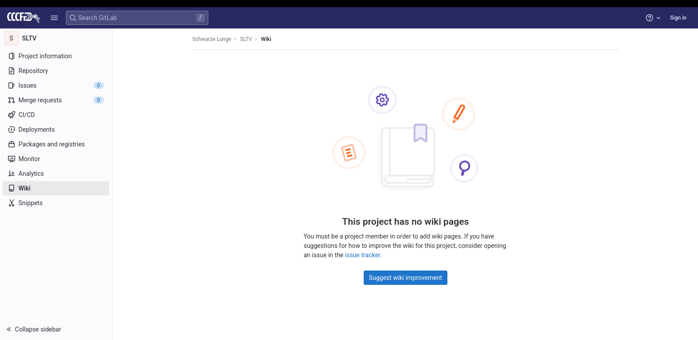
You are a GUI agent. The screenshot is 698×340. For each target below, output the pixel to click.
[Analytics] (57, 173)
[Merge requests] (57, 100)
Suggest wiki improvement (406, 277)
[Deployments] (57, 129)
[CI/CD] (57, 115)
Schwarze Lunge (212, 39)
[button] (54, 18)
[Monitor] (57, 159)
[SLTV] (57, 38)
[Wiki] (57, 188)
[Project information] (57, 56)
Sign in (678, 18)
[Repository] (57, 71)
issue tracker (363, 255)
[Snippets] (57, 203)
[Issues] (57, 85)
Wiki (266, 39)
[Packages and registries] (57, 144)
